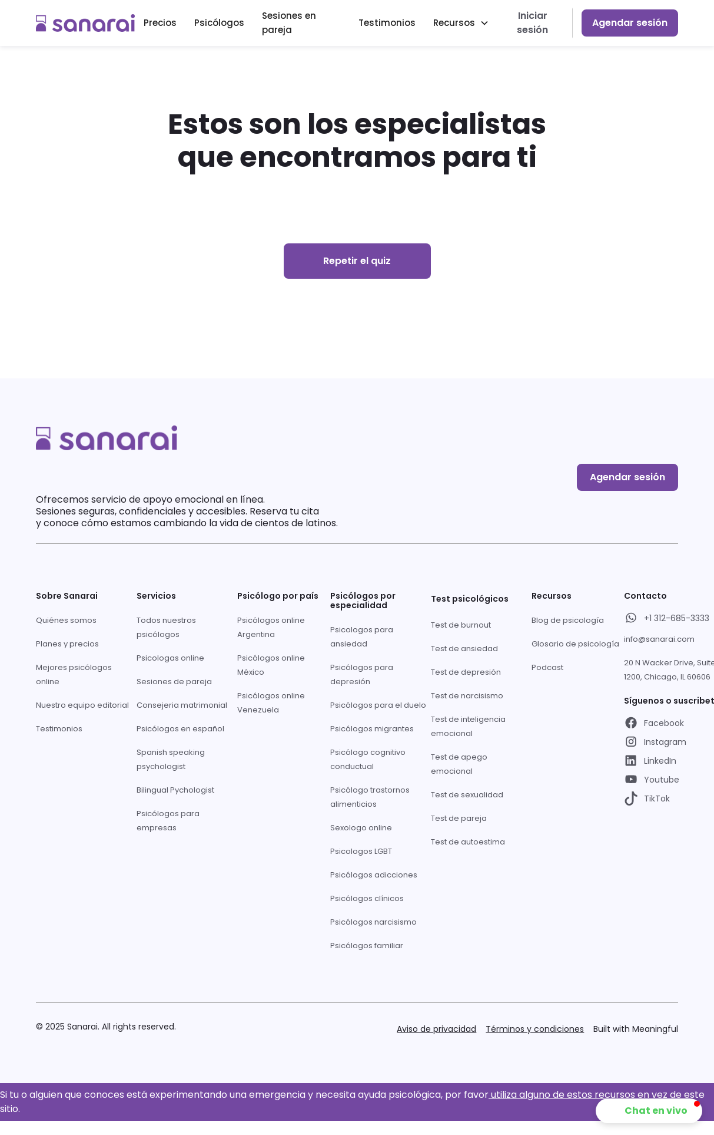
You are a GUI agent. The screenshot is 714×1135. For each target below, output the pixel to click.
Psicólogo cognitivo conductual (368, 759)
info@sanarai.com (659, 639)
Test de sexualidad (467, 794)
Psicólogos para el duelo (378, 705)
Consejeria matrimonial (182, 705)
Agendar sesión (629, 22)
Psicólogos (219, 23)
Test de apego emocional (459, 764)
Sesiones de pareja (174, 681)
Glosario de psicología (575, 643)
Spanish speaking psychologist (171, 759)
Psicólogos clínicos (367, 898)
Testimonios (387, 23)
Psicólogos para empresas (168, 820)
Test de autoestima (468, 841)
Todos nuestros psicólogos (166, 627)
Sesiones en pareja (289, 22)
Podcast (547, 667)
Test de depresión (466, 672)
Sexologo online (361, 827)
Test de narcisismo (467, 695)
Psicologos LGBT (361, 851)
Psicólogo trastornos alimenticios (370, 797)
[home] (85, 23)
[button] (461, 23)
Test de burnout (461, 625)
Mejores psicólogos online (74, 674)
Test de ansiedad (464, 648)
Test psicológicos (470, 599)
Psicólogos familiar (366, 945)
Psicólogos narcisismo (373, 922)
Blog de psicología (568, 620)
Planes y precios (67, 643)
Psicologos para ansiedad (361, 636)
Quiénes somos (66, 620)
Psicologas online (170, 658)
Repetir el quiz (357, 261)
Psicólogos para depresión (361, 674)
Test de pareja (459, 818)
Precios (160, 23)
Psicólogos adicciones (373, 874)
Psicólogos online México (271, 665)
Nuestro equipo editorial (82, 705)
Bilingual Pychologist (175, 790)
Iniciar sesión (532, 23)
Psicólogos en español (180, 728)
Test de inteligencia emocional (468, 726)
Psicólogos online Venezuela (271, 702)
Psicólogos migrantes (372, 728)
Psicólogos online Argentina (271, 627)
